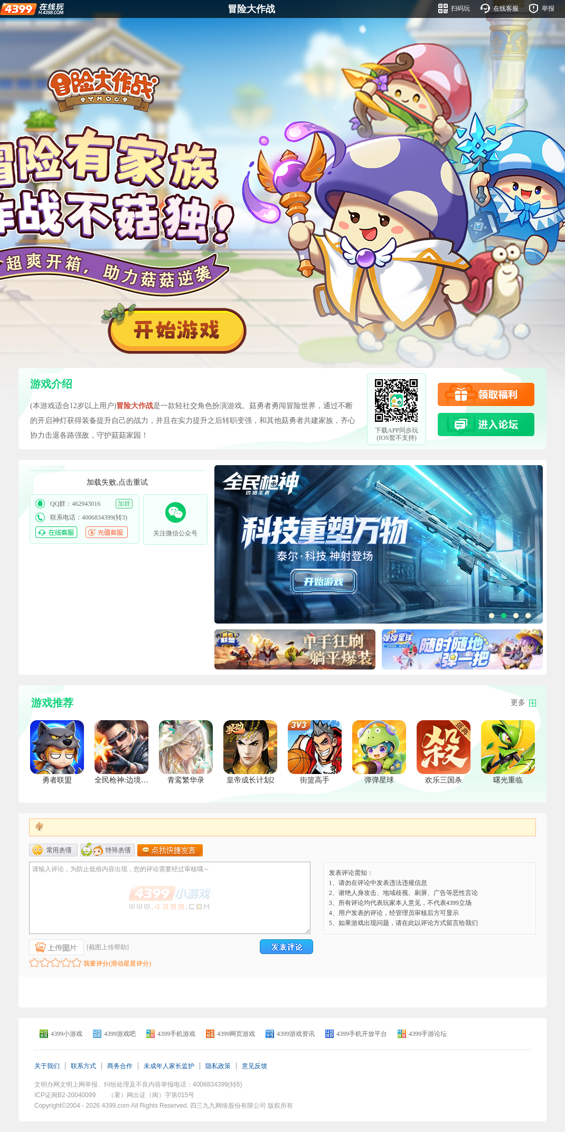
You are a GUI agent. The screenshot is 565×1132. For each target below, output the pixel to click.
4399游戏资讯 (296, 1033)
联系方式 (83, 1066)
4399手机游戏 (176, 1033)
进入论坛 (486, 424)
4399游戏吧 (120, 1033)
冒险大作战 (251, 9)
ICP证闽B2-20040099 (65, 1095)
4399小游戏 (66, 1033)
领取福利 (486, 394)
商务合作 (120, 1066)
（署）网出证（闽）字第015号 (151, 1095)
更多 (518, 702)
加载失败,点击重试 (117, 482)
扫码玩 (460, 8)
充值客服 (107, 532)
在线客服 (506, 8)
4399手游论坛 (428, 1033)
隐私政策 (218, 1066)
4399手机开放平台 (361, 1033)
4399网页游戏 (236, 1033)
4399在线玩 (32, 8)
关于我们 (47, 1066)
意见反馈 (254, 1066)
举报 (548, 8)
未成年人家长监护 (169, 1066)
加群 (124, 503)
